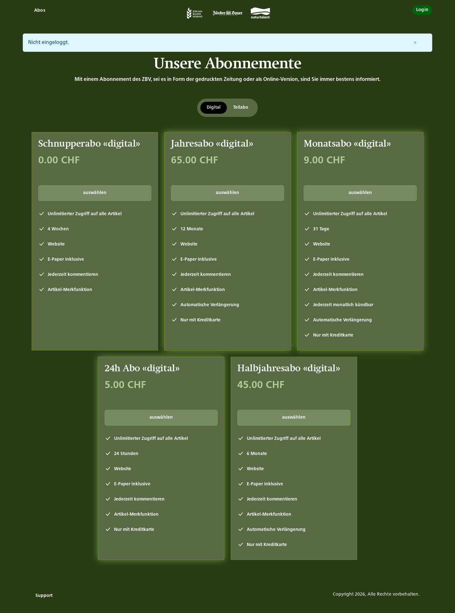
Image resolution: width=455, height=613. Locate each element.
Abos (39, 10)
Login (422, 10)
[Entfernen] (415, 42)
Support (43, 595)
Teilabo (240, 107)
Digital (214, 107)
